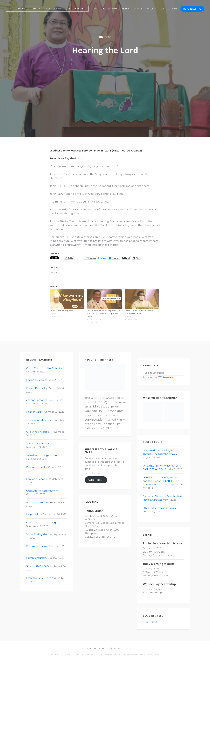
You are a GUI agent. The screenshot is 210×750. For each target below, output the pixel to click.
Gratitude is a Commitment (42, 490)
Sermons (113, 8)
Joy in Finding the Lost (39, 534)
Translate (165, 377)
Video (105, 37)
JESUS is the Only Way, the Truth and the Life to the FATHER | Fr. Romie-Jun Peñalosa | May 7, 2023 (162, 481)
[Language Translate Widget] (163, 373)
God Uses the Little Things (41, 522)
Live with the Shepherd (61, 310)
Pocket (102, 258)
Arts (174, 8)
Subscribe (95, 480)
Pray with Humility (37, 467)
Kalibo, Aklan (94, 511)
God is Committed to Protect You (45, 368)
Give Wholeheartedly (38, 431)
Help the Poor (34, 514)
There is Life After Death (40, 443)
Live (103, 8)
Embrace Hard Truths (38, 578)
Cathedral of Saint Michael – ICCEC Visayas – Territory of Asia (47, 8)
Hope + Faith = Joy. (37, 388)
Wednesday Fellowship (159, 584)
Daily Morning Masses (158, 564)
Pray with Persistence (38, 479)
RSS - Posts (150, 621)
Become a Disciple (37, 546)
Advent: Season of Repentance (44, 400)
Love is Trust (33, 380)
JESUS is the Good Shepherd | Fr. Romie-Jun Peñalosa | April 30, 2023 (104, 313)
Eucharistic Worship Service (163, 543)
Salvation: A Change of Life (41, 455)
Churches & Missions (145, 8)
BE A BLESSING (192, 8)
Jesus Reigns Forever (38, 420)
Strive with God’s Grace (39, 566)
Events (165, 8)
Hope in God (33, 411)
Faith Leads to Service (39, 502)
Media (125, 8)
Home (94, 8)
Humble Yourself (36, 558)
